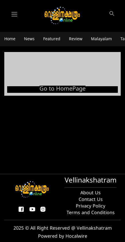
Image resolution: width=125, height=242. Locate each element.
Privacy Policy (90, 206)
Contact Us (91, 200)
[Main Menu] (14, 14)
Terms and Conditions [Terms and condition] (91, 213)
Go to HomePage (62, 89)
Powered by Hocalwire (62, 236)
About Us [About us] (90, 193)
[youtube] (32, 211)
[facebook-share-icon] (21, 211)
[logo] (62, 16)
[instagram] (43, 211)
